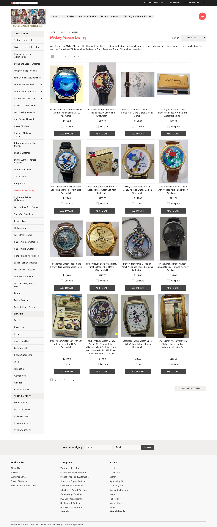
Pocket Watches (22, 300)
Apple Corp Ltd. (21, 341)
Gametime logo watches (26, 241)
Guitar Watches (21, 126)
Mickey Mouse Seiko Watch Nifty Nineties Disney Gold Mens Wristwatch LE (101, 266)
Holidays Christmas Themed (23, 134)
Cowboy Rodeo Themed (25, 70)
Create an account (198, 3)
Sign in (186, 3)
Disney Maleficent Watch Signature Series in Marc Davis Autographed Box (172, 112)
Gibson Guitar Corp (23, 354)
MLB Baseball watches (25, 91)
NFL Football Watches (24, 98)
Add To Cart (66, 134)
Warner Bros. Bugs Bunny (26, 207)
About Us (57, 16)
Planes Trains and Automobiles (22, 55)
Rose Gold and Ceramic (25, 307)
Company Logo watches (25, 112)
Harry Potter (20, 183)
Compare (69, 126)
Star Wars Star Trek (23, 214)
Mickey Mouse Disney (24, 190)
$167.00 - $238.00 (22, 416)
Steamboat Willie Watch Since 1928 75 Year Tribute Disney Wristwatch (137, 344)
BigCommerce (78, 525)
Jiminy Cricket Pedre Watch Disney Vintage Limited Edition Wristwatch (137, 189)
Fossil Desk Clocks (23, 234)
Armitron (18, 382)
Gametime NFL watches (25, 248)
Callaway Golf (21, 348)
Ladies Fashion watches (25, 262)
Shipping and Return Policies (137, 16)
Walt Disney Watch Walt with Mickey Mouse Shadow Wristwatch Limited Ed (173, 344)
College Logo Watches (25, 84)
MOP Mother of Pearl (24, 276)
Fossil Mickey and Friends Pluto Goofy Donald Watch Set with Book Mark (101, 189)
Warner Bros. (20, 375)
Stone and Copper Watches (27, 63)
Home (52, 32)
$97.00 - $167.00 (22, 409)
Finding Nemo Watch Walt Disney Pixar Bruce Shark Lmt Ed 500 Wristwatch (66, 112)
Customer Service (87, 16)
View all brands (21, 389)
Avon (16, 361)
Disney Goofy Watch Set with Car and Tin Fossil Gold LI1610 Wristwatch (66, 344)
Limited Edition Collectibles (27, 47)
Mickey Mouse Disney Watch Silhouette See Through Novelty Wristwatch (173, 266)
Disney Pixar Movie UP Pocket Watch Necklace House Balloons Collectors (137, 266)
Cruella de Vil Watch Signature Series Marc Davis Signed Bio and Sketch (137, 112)
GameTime (19, 327)
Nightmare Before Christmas (22, 199)
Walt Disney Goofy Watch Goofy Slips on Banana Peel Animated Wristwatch (66, 189)
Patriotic (18, 293)
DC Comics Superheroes (25, 105)
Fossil (17, 320)
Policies (70, 16)
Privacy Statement (110, 16)
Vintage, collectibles (24, 40)
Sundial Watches (22, 152)
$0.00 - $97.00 (20, 402)
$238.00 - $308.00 (22, 423)
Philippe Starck (21, 228)
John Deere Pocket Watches (27, 77)
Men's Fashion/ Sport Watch (24, 285)
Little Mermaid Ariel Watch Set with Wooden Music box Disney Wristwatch (173, 189)
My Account (174, 3)
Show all (64, 511)
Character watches (23, 169)
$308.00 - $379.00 (22, 430)
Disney (17, 334)
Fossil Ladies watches (24, 269)
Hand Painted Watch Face (26, 255)
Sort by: (176, 37)
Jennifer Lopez (21, 221)
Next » (77, 380)
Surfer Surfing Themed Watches (25, 161)
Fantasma (19, 368)
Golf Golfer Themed (24, 119)
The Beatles (20, 176)
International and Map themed (25, 144)
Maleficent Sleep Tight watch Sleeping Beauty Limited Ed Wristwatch (101, 112)
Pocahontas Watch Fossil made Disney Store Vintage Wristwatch (66, 265)
